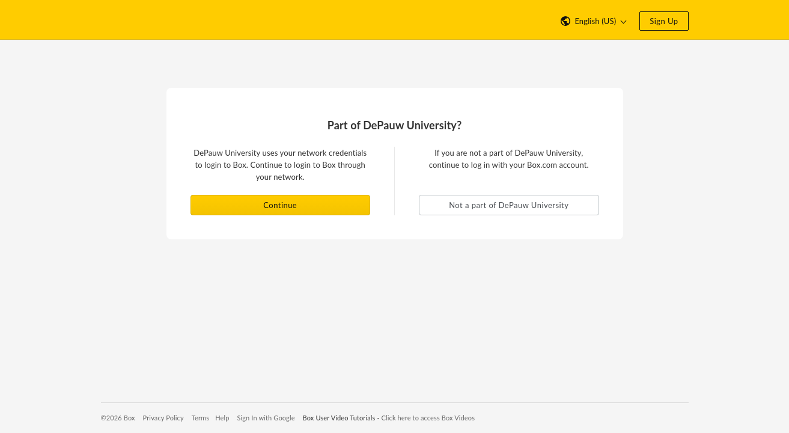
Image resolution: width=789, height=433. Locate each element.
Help (222, 418)
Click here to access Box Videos (428, 418)
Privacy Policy (163, 418)
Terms (200, 418)
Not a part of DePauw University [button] (508, 205)
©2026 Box (118, 418)
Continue (280, 205)
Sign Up (664, 21)
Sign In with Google (265, 418)
